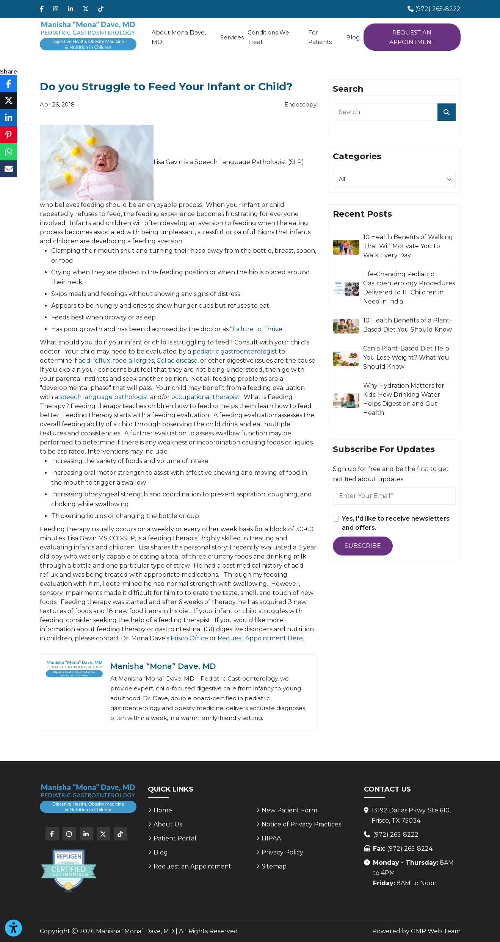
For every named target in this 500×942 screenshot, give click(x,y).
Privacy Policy (282, 852)
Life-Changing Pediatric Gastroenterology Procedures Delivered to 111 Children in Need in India (409, 288)
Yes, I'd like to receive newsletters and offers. (396, 523)
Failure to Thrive (257, 329)
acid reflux (94, 360)
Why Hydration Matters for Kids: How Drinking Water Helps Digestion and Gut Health (403, 399)
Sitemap (274, 866)
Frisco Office (189, 638)
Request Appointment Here (260, 638)
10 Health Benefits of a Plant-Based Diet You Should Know (407, 325)
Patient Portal (175, 838)
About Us (168, 824)
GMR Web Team (436, 931)
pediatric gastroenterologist (235, 351)
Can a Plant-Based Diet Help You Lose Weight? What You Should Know (406, 357)
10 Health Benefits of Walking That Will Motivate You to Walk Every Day (408, 246)
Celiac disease (177, 360)
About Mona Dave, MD (179, 37)
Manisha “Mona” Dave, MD (163, 666)
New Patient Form (289, 810)
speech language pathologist (104, 397)
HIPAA (271, 838)
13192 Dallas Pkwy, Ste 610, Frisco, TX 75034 (411, 815)
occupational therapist (205, 397)
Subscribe (363, 545)
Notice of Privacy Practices (301, 824)
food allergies (133, 360)
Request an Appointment (412, 37)
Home (163, 810)
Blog (353, 37)
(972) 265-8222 (395, 834)
